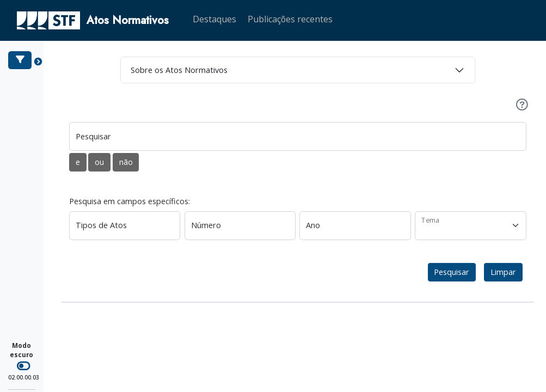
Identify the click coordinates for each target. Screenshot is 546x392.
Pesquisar (451, 272)
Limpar (503, 272)
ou (99, 162)
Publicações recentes (290, 19)
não (126, 162)
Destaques (214, 19)
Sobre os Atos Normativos (179, 70)
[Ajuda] (522, 104)
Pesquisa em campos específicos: (129, 201)
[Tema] (470, 225)
